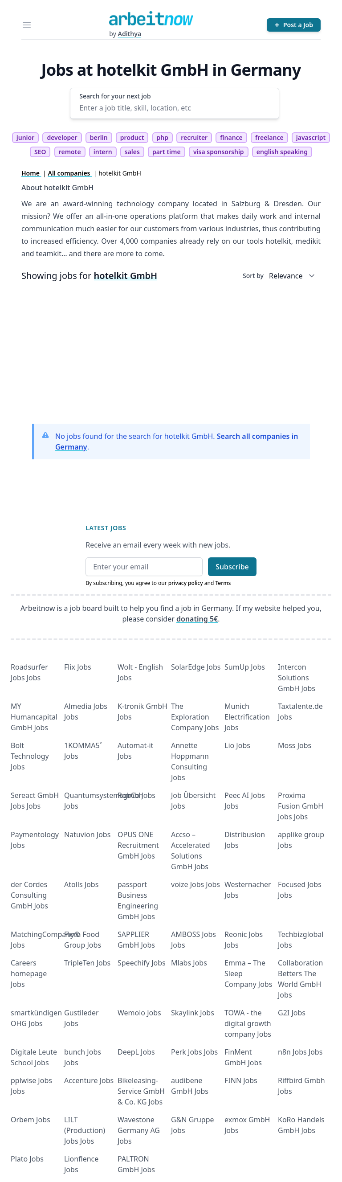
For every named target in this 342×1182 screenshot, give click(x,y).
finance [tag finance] (231, 137)
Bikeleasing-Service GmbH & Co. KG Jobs (141, 1091)
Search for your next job (115, 96)
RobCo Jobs (136, 795)
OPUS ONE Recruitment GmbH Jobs (138, 845)
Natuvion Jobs (87, 834)
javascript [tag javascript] (311, 137)
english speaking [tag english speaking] (282, 151)
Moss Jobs (294, 745)
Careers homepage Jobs (29, 973)
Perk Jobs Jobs (194, 1052)
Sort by (253, 275)
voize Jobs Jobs (195, 884)
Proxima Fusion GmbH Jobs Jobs (300, 806)
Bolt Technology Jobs (30, 756)
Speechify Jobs (142, 963)
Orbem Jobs (30, 1120)
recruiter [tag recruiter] (194, 137)
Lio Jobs (237, 745)
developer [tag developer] (62, 137)
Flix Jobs (77, 667)
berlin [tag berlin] (99, 137)
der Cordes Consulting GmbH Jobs (29, 895)
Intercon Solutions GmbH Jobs (296, 677)
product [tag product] (132, 137)
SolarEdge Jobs (196, 667)
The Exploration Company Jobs (195, 716)
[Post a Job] (294, 25)
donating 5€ (197, 619)
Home (31, 173)
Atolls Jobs (81, 884)
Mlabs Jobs (189, 963)
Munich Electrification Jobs (247, 716)
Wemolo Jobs (139, 1013)
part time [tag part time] (166, 151)
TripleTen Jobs (87, 963)
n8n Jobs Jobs (300, 1052)
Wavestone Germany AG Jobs (139, 1130)
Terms (223, 583)
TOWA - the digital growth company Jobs (247, 1023)
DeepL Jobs (136, 1052)
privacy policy (185, 583)
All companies (70, 173)
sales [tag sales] (132, 151)
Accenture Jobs (89, 1080)
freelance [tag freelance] (269, 137)
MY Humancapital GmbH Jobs (34, 716)
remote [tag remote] (70, 151)
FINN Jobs (240, 1080)
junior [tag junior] (25, 137)
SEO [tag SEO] (40, 151)
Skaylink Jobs (192, 1013)
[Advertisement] (171, 354)
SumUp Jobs (244, 667)
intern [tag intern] (103, 151)
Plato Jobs (27, 1159)
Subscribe (232, 567)
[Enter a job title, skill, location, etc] (174, 108)
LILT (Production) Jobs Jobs (84, 1130)
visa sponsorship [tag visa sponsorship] (218, 151)
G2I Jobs (291, 1013)
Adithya (129, 33)
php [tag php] (162, 137)
